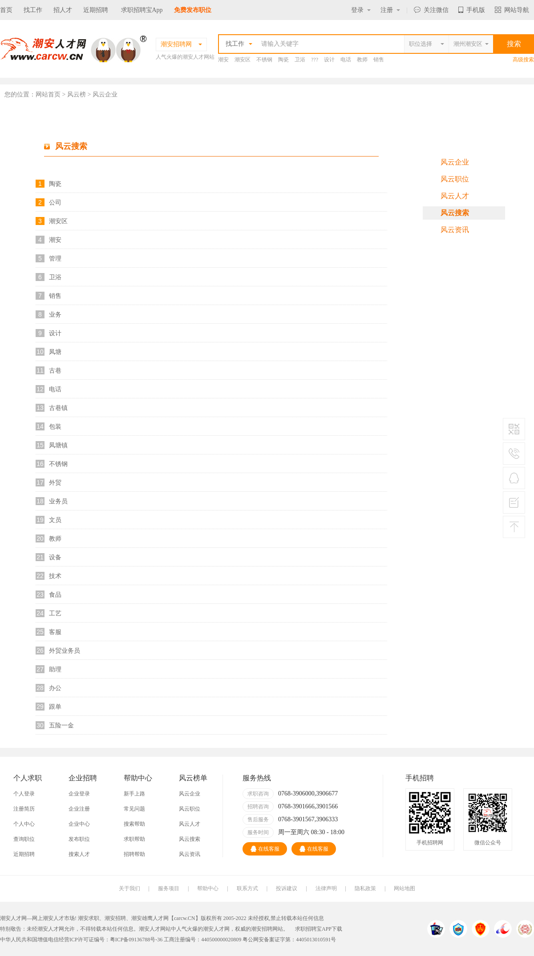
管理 (55, 258)
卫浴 (300, 59)
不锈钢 (264, 59)
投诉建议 (286, 888)
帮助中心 (207, 888)
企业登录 (79, 794)
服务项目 (168, 888)
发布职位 (79, 839)
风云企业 (455, 162)
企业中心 (79, 824)
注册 (390, 10)
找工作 (33, 10)
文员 (55, 519)
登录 (361, 10)
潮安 (223, 59)
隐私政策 (365, 888)
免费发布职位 (192, 10)
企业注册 (79, 809)
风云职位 (455, 179)
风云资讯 (455, 229)
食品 (55, 594)
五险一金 (61, 725)
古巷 (55, 370)
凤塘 (55, 351)
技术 (55, 575)
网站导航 (512, 10)
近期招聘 (95, 10)
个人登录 (24, 794)
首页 (6, 10)
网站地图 (404, 888)
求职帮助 (134, 839)
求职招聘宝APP (313, 929)
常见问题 (134, 809)
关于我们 (129, 888)
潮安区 (243, 59)
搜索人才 (79, 854)
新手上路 (134, 794)
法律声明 (326, 888)
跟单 (55, 706)
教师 (362, 59)
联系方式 (247, 888)
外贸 (55, 482)
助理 (55, 669)
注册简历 (24, 809)
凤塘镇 (58, 445)
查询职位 (24, 839)
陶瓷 (283, 59)
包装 (55, 426)
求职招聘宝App (142, 10)
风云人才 (455, 196)
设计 (329, 59)
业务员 (58, 501)
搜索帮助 (134, 824)
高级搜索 (523, 59)
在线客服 (265, 849)
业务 (55, 314)
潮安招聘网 (264, 929)
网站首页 (48, 94)
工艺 (55, 613)
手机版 (471, 10)
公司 (55, 202)
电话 (345, 59)
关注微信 (431, 10)
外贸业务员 (64, 650)
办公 (55, 687)
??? (314, 59)
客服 (55, 631)
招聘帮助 (134, 854)
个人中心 (24, 824)
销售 (378, 59)
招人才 (62, 10)
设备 (55, 557)
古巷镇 (58, 407)
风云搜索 (455, 213)
